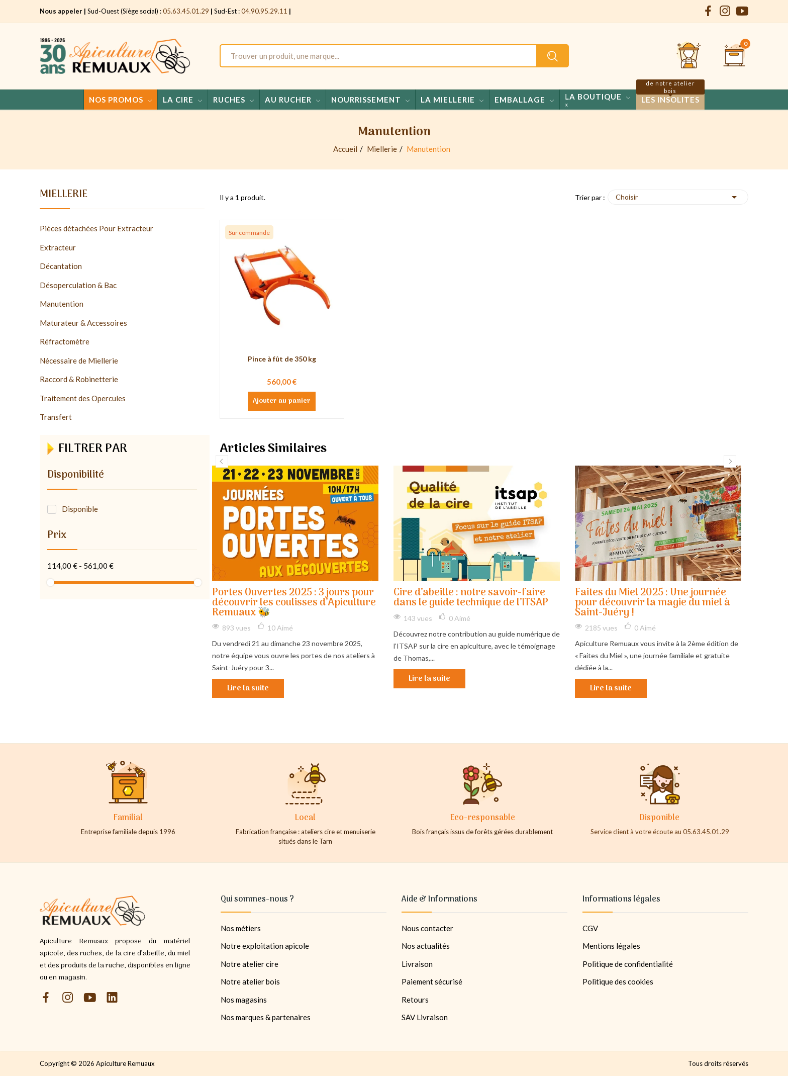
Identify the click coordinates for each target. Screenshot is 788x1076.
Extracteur (58, 247)
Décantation (61, 266)
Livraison (417, 963)
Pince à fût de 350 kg (282, 358)
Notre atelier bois (250, 981)
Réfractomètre (64, 341)
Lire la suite (248, 688)
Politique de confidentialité (627, 963)
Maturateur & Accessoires (83, 322)
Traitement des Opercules (83, 398)
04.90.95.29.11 (264, 11)
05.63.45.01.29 (186, 11)
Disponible (80, 508)
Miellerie (63, 196)
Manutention (61, 303)
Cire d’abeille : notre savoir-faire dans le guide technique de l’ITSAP (470, 598)
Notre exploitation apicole (265, 945)
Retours (415, 999)
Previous (222, 461)
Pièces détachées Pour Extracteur (96, 228)
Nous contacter (427, 928)
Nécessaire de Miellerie (79, 360)
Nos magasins (244, 999)
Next (730, 461)
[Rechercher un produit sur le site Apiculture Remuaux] (552, 55)
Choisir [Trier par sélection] (678, 197)
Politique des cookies (617, 981)
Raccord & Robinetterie (79, 379)
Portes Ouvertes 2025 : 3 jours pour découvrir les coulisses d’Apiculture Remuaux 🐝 (294, 603)
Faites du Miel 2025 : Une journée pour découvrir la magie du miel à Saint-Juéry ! (652, 603)
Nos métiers (241, 928)
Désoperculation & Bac (78, 285)
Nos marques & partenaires (266, 1017)
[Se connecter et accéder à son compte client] (689, 55)
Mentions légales (611, 945)
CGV (590, 928)
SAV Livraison (425, 1017)
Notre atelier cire (249, 963)
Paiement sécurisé (432, 981)
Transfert (56, 416)
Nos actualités (426, 945)
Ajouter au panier (282, 401)
